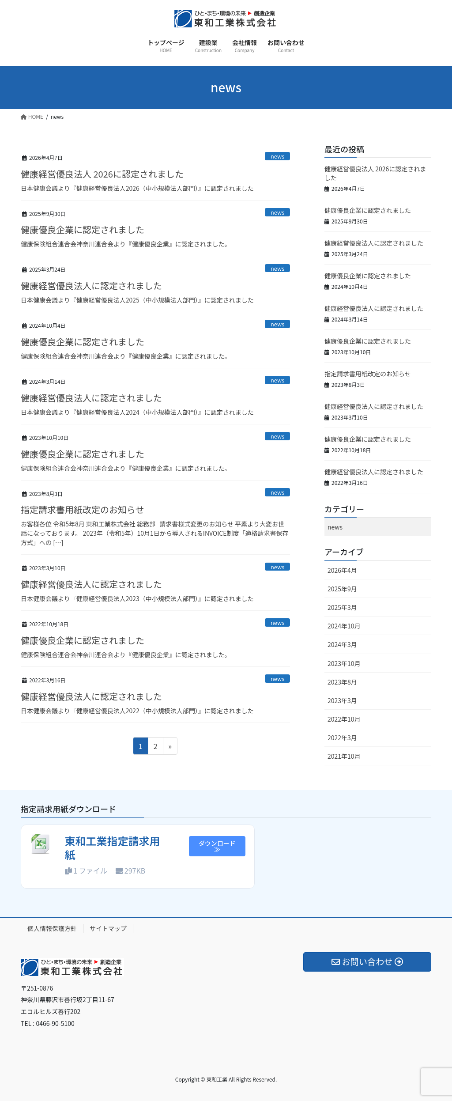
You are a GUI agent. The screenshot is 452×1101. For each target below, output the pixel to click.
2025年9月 (342, 588)
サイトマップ (108, 928)
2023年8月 (342, 681)
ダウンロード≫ (217, 846)
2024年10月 (344, 625)
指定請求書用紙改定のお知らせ (82, 509)
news (277, 156)
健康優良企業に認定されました (82, 229)
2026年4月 (342, 570)
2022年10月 (344, 719)
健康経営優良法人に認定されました (91, 285)
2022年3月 (342, 737)
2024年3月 (342, 644)
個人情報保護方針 (52, 928)
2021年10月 (344, 756)
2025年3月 (342, 607)
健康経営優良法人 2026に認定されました (102, 173)
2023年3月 (342, 700)
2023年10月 (344, 663)
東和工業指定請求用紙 (112, 847)
